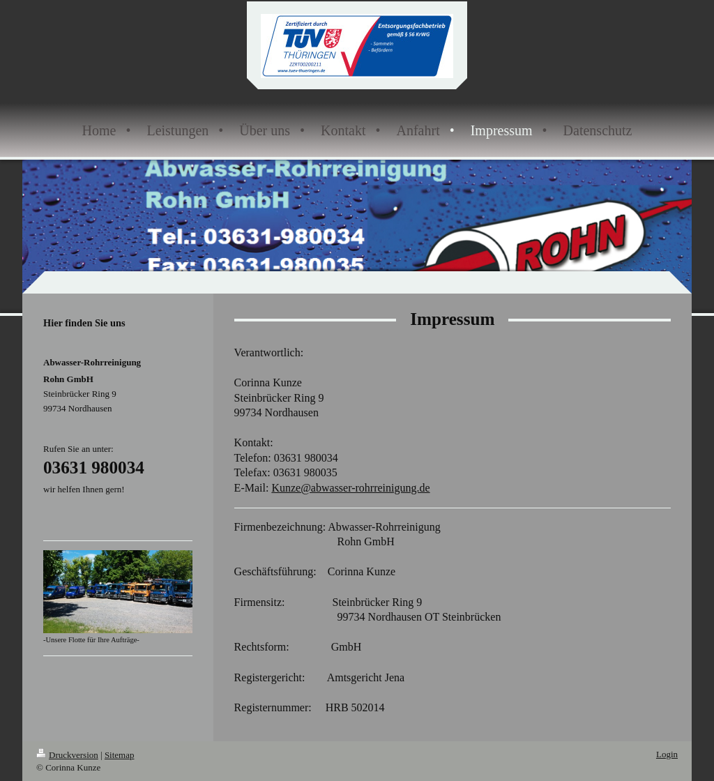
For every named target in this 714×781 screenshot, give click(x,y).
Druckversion (67, 755)
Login (667, 754)
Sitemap (120, 755)
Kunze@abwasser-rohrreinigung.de (350, 488)
